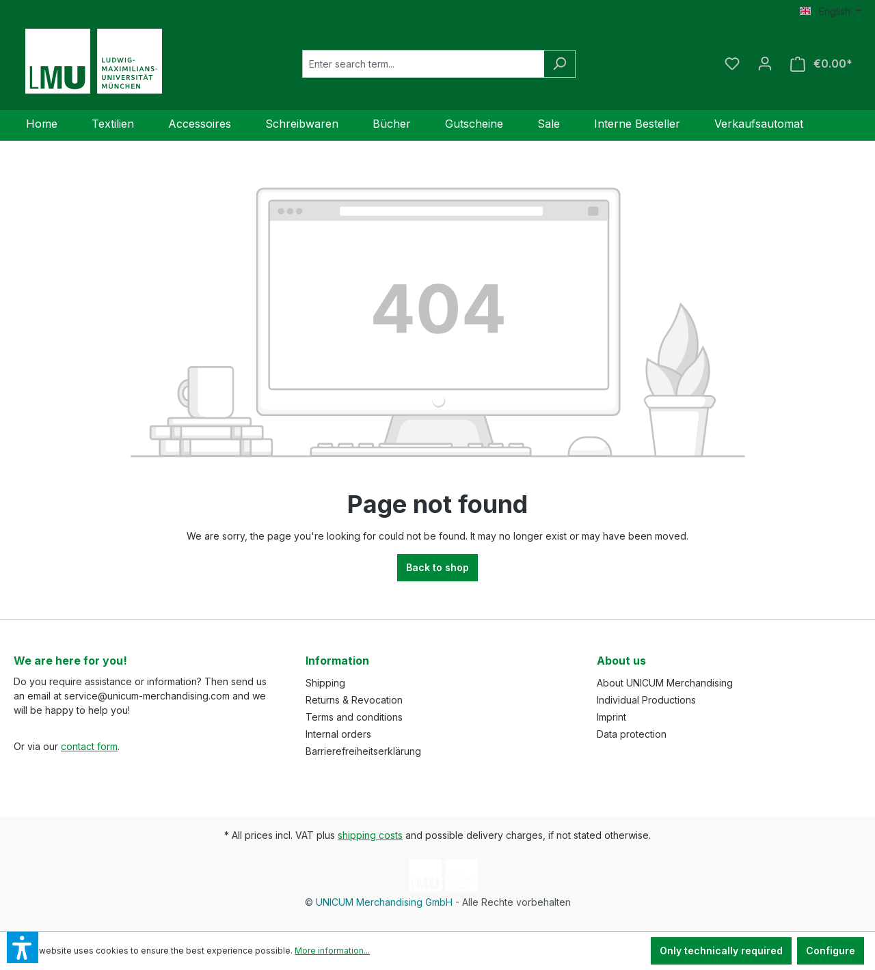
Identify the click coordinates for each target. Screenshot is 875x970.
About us (621, 660)
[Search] (559, 64)
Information (337, 660)
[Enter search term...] (423, 64)
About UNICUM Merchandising (665, 683)
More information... (332, 950)
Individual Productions (646, 700)
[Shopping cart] (821, 64)
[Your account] (765, 63)
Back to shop (437, 567)
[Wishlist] (732, 63)
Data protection (632, 734)
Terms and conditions (354, 717)
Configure (830, 950)
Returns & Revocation (354, 700)
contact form (89, 746)
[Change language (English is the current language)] (830, 11)
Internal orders (338, 734)
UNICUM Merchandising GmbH (384, 902)
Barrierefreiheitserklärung (363, 751)
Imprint (611, 717)
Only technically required (721, 950)
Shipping (325, 683)
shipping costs (370, 835)
